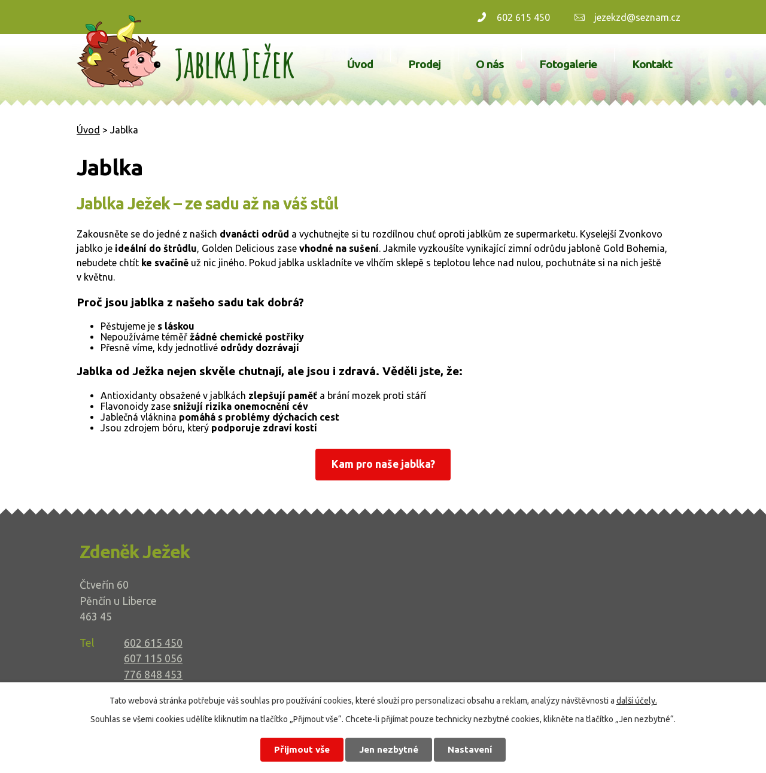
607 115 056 (153, 658)
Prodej (424, 64)
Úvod (360, 64)
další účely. (636, 700)
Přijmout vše (302, 749)
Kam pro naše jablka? (383, 464)
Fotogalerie (568, 64)
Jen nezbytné (388, 749)
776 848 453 (153, 674)
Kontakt (652, 64)
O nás (490, 64)
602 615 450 (523, 17)
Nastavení (470, 749)
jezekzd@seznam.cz (637, 17)
